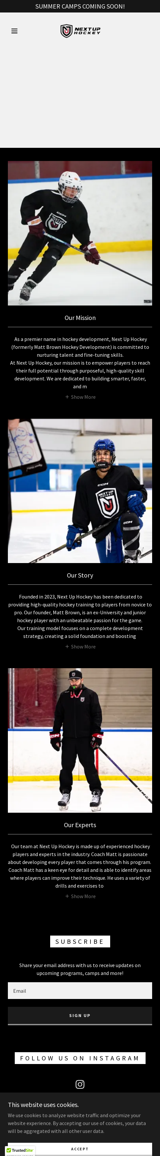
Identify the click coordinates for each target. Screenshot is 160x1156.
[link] (80, 31)
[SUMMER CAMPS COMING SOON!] (80, 6)
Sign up (80, 1015)
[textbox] (80, 990)
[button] (15, 30)
